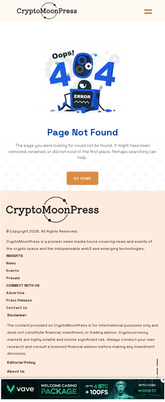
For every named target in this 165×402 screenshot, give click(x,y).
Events (12, 270)
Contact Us (16, 307)
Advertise (15, 292)
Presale (13, 278)
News (11, 263)
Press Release (19, 300)
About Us (16, 371)
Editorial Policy (21, 362)
